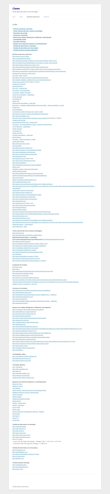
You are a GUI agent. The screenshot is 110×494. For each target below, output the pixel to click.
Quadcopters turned (18, 141)
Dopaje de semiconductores (58, 71)
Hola (13, 17)
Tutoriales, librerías (19, 41)
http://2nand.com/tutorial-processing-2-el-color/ (26, 258)
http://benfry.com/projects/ (29, 154)
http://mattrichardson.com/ (20, 216)
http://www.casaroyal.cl (19, 433)
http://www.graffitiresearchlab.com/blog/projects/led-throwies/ (30, 67)
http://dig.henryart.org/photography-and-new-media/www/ (29, 246)
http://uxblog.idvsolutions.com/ (22, 182)
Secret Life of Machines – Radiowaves (23, 95)
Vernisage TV (16, 416)
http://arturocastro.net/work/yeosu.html (23, 160)
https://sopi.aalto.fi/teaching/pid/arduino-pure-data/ (27, 63)
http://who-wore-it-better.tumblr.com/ (40, 80)
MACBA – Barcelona (18, 405)
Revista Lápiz (16, 409)
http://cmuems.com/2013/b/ (20, 275)
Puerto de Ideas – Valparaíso (49, 301)
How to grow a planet (18, 82)
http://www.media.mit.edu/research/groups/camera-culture (29, 318)
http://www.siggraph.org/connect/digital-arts (38, 333)
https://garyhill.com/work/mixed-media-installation (26, 165)
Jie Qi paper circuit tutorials (49, 63)
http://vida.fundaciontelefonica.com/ (22, 297)
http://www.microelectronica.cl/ (21, 437)
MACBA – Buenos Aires (19, 403)
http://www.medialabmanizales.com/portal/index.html (27, 335)
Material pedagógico (33, 17)
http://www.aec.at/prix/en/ (19, 299)
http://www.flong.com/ (18, 158)
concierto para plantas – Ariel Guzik (25, 103)
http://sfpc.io (16, 269)
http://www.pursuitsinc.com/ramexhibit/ (23, 150)
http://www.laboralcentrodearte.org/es (23, 337)
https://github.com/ (31, 356)
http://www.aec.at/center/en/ (20, 320)
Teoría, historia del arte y (21, 31)
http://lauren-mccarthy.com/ (20, 78)
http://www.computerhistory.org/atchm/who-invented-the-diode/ (31, 71)
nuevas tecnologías (36, 31)
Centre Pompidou (17, 394)
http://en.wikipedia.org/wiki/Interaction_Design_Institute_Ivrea (29, 243)
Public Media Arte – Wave (19, 226)
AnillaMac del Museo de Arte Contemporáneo (25, 392)
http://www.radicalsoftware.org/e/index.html (27, 239)
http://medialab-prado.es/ (19, 322)
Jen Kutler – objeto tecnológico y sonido (52, 105)
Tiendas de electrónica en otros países (25, 48)
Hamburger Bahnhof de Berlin (21, 399)
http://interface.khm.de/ (19, 273)
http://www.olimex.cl (18, 431)
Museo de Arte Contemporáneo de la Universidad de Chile (29, 390)
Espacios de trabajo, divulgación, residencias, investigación (32, 37)
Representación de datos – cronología (24, 237)
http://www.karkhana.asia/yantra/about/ (23, 294)
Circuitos (46, 17)
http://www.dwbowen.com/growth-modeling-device (27, 235)
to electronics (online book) (20, 112)
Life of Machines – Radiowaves (21, 126)
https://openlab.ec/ (17, 350)
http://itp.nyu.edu (17, 267)
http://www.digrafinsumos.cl (20, 467)
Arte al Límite (16, 407)
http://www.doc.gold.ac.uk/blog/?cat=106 (24, 314)
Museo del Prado (17, 384)
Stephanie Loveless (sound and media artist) (25, 169)
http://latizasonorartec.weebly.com (22, 148)
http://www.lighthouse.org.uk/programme (24, 311)
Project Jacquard (17, 97)
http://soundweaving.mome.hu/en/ (38, 78)
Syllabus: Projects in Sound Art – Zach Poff (24, 284)
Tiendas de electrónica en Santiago (24, 46)
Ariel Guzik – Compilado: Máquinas (22, 105)
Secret (50, 124)
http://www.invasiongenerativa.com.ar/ (53, 239)
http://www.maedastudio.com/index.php (23, 152)
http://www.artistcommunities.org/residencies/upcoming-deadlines (31, 290)
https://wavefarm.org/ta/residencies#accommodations (28, 309)
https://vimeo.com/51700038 (20, 56)
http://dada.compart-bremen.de (21, 241)
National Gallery (17, 397)
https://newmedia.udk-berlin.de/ (21, 58)
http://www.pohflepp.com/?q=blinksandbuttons (33, 175)
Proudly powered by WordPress (20, 486)
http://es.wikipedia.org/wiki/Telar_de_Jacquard (25, 248)
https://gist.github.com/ (19, 356)
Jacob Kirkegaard (17, 109)
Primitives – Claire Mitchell (25, 224)
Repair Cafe (15, 101)
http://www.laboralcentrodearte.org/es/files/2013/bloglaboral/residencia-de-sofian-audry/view (39, 329)
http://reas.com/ (17, 154)
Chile (13, 103)
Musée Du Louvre (17, 386)
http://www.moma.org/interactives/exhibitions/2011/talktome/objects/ (32, 184)
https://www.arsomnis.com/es (21, 143)
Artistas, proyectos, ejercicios (22, 29)
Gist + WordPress (17, 367)
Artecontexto (16, 414)
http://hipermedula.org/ (19, 333)
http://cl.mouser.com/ (18, 456)
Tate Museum (16, 388)
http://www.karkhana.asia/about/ (21, 316)
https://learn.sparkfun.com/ (20, 369)
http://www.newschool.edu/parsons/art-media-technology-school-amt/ (32, 271)
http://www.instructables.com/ (21, 373)
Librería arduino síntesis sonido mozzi (23, 377)
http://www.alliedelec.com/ (20, 452)
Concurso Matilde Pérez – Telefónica (45, 294)
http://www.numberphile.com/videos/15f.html (25, 256)
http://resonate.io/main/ (34, 301)
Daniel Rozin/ (16, 175)
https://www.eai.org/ (18, 233)
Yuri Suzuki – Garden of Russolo (21, 92)
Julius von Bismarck (18, 177)
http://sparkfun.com (18, 458)
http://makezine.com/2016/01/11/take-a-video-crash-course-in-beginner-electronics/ (36, 69)
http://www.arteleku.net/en (42, 337)
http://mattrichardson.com (28, 180)
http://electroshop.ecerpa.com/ (21, 435)
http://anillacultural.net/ (19, 324)
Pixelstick (85, 186)
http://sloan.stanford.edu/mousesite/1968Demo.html (27, 252)
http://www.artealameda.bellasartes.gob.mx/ (25, 326)
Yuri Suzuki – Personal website (21, 90)
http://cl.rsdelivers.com (18, 450)
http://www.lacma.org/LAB (20, 303)
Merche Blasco (36, 105)
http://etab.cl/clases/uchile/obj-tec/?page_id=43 (25, 65)
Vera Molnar (23, 171)
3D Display (38, 150)
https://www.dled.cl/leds (19, 426)
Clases (16, 8)
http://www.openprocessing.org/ (21, 358)
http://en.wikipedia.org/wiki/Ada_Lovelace (24, 250)
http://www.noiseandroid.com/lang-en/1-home (25, 454)
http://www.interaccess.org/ (74, 329)
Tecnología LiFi (16, 99)
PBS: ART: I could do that (19, 88)
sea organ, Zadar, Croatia (19, 75)
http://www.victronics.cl (19, 428)
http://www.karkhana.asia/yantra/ (21, 292)
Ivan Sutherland (16, 254)
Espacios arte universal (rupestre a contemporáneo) (30, 43)
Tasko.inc (20, 86)
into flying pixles (17, 146)
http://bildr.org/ (16, 371)
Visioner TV (15, 418)
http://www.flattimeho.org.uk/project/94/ (24, 339)
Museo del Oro (16, 401)
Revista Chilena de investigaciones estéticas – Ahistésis (28, 411)
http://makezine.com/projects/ (21, 375)
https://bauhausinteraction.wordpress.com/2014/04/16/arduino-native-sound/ (34, 61)
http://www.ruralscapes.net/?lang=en (22, 343)
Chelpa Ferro (16, 107)
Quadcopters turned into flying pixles (22, 190)
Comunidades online (19, 39)
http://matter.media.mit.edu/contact (22, 341)
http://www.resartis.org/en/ (41, 343)
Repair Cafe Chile (17, 133)
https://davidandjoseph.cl (19, 465)
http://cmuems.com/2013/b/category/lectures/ (25, 277)
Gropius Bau (16, 420)
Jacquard (14, 86)
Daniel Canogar (16, 180)
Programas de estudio (20, 33)
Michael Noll (16, 171)
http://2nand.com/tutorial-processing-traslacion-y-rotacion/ (29, 260)
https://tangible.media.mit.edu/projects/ (23, 348)
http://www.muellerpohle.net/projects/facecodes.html (27, 173)
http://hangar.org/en (33, 322)
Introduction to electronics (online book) (24, 73)
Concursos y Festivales (20, 35)
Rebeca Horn (16, 167)
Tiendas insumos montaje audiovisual (25, 50)
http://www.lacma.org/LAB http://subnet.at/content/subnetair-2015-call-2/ (54, 341)
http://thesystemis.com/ (19, 156)
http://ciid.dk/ (29, 273)
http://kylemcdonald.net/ (19, 163)
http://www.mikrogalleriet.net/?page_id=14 (24, 331)
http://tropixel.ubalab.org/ (19, 301)
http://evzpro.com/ (17, 469)
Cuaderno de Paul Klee (18, 84)
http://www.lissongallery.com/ (20, 80)
